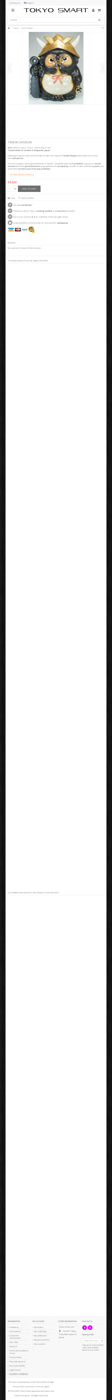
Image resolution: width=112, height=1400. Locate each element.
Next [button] (102, 68)
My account (38, 1321)
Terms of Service (36, 1386)
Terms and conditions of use (18, 1351)
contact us (62, 222)
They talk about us (17, 1361)
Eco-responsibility (17, 1366)
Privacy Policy (19, 1386)
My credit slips (40, 1331)
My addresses (40, 1335)
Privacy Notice (15, 1357)
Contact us (14, 1327)
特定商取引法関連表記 (18, 1374)
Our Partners (15, 1331)
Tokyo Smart (25, 1391)
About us (13, 1346)
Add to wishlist (27, 198)
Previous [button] (9, 68)
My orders (38, 1327)
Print (12, 198)
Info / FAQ (13, 1342)
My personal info (41, 1340)
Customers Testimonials (15, 1336)
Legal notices (15, 1370)
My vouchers (40, 1344)
